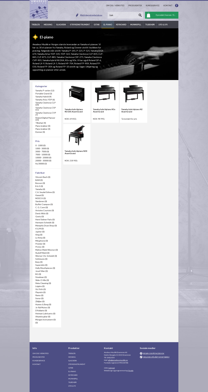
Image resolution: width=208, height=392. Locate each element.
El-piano (72, 371)
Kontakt (36, 364)
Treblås (71, 353)
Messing (72, 357)
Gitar (70, 368)
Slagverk (72, 361)
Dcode (130, 370)
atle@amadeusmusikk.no (118, 360)
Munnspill (73, 379)
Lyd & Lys (72, 386)
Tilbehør (72, 382)
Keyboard (72, 375)
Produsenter (38, 357)
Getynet (111, 368)
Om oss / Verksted (40, 353)
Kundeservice (38, 361)
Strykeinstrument (76, 364)
